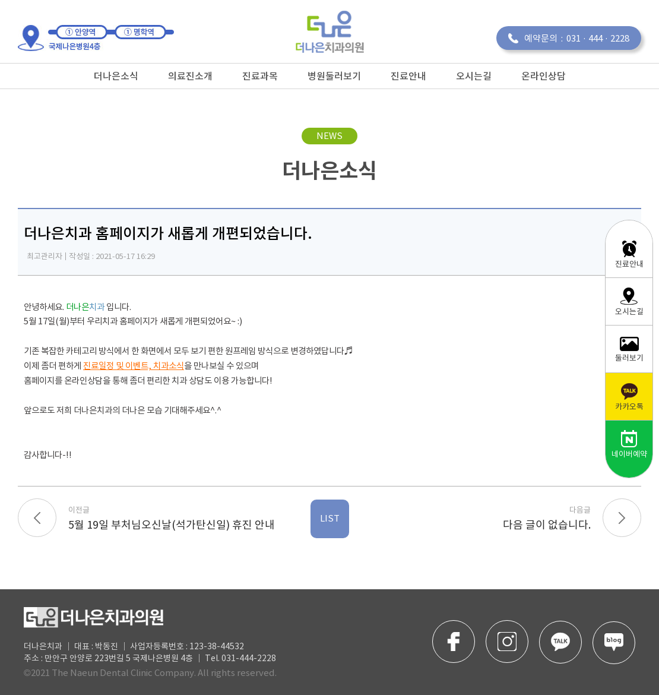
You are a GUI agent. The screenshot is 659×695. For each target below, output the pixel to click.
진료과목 (260, 76)
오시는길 (474, 76)
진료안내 (408, 76)
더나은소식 (116, 76)
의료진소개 (190, 76)
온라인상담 (543, 76)
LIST (330, 519)
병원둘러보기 (334, 76)
